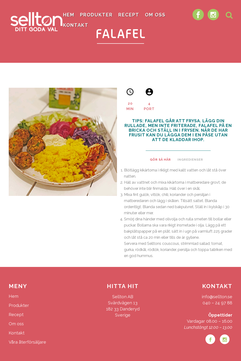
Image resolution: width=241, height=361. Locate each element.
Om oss (16, 323)
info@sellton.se (217, 296)
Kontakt (16, 332)
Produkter (19, 305)
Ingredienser (190, 159)
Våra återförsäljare (27, 342)
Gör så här (160, 159)
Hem (13, 296)
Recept (16, 314)
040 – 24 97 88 (217, 302)
